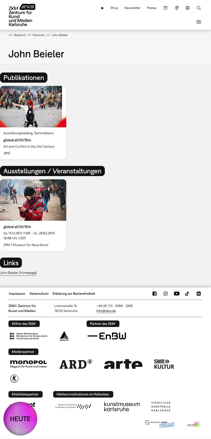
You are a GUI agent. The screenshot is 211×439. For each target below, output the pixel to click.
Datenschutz (39, 294)
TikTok (187, 293)
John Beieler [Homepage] (18, 273)
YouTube (176, 293)
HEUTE (20, 419)
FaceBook (154, 293)
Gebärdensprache (176, 7)
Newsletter (132, 8)
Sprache (187, 7)
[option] (35, 122)
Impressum (17, 294)
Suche (199, 7)
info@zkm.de (106, 311)
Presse (151, 8)
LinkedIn (199, 293)
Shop (114, 8)
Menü (199, 21)
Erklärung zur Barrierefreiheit (74, 294)
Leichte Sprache (165, 7)
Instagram (165, 293)
